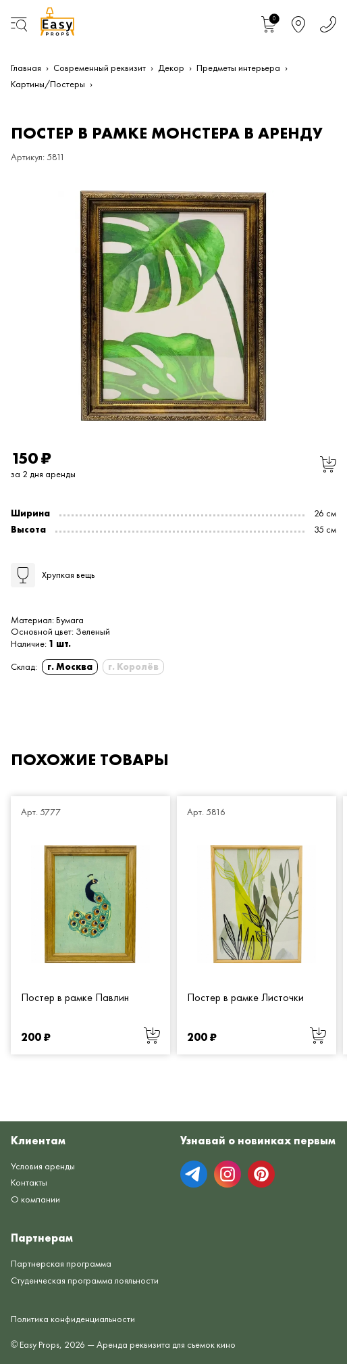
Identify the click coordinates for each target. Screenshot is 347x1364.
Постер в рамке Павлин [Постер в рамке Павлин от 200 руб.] (75, 997)
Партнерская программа (61, 1263)
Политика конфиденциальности (73, 1319)
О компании (35, 1199)
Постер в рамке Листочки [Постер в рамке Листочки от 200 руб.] (245, 997)
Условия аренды (43, 1166)
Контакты (29, 1182)
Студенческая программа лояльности (85, 1280)
